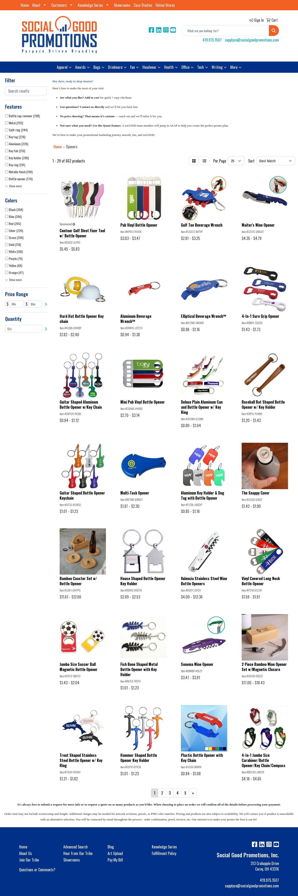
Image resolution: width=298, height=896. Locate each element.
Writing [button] (217, 67)
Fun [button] (132, 67)
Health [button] (169, 67)
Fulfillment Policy (164, 853)
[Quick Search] (225, 30)
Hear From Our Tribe (77, 853)
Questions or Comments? (37, 869)
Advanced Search (75, 847)
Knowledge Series (90, 5)
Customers (59, 5)
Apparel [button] (62, 67)
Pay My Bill (115, 860)
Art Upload (115, 853)
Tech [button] (200, 67)
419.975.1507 (212, 40)
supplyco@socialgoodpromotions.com (252, 40)
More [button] (233, 67)
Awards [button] (80, 67)
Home (25, 5)
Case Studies (143, 5)
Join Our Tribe (29, 860)
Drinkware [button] (115, 67)
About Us (25, 853)
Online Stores (165, 5)
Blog (111, 847)
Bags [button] (96, 67)
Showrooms (122, 5)
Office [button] (185, 67)
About (36, 5)
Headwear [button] (149, 67)
